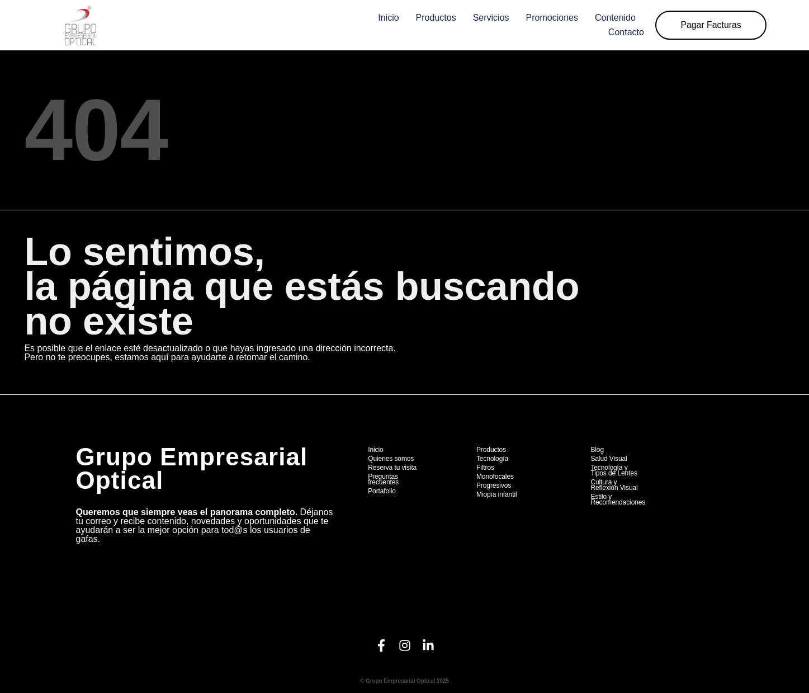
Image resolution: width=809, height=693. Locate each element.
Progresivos (493, 485)
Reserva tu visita (392, 468)
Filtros (485, 468)
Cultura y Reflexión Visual (613, 485)
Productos (434, 17)
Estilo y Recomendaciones (617, 499)
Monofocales (495, 476)
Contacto (624, 32)
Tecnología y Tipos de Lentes (613, 470)
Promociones (550, 17)
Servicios (489, 17)
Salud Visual (608, 459)
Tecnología (492, 459)
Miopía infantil (496, 494)
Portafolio (382, 491)
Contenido (613, 17)
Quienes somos (391, 459)
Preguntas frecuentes (383, 479)
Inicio (386, 17)
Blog (597, 450)
